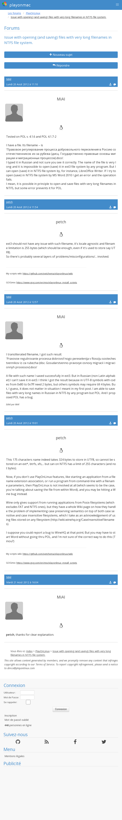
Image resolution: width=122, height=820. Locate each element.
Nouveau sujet (61, 55)
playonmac (16, 4)
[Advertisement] (61, 793)
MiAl (8, 79)
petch (9, 202)
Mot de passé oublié (16, 719)
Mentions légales (14, 756)
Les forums (14, 13)
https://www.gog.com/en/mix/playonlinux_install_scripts (46, 282)
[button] (117, 4)
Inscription (10, 715)
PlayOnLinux (33, 13)
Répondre (61, 65)
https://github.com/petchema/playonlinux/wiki (48, 273)
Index (29, 651)
